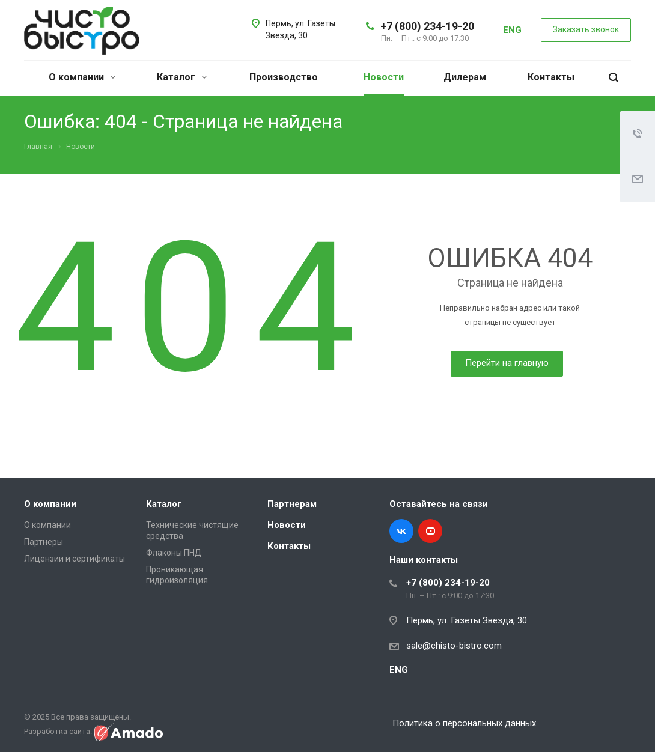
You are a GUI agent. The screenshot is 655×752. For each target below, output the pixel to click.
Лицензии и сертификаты (74, 558)
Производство (283, 77)
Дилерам (464, 77)
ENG (512, 30)
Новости (384, 77)
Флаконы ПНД (173, 552)
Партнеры (43, 542)
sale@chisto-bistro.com (454, 645)
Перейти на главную (507, 362)
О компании (82, 77)
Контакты (551, 77)
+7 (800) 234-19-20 (427, 26)
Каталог (182, 77)
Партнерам (292, 504)
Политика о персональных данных (464, 723)
